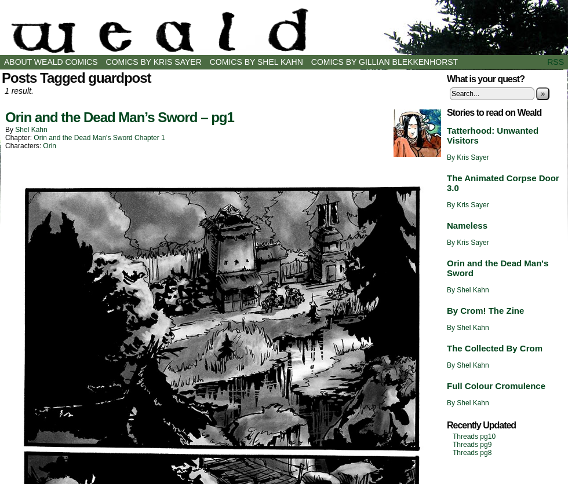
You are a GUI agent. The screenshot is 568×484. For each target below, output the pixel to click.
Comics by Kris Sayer (154, 62)
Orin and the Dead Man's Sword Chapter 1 (99, 138)
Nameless (467, 225)
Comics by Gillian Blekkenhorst (384, 62)
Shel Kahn (31, 130)
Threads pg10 (474, 436)
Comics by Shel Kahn (256, 62)
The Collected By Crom (494, 348)
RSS (555, 62)
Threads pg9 (472, 445)
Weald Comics (284, 30)
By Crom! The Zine (485, 311)
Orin (49, 146)
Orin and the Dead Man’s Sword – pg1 (119, 117)
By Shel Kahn (468, 290)
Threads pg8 (472, 453)
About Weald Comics (51, 62)
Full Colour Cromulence (496, 386)
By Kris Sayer (468, 157)
